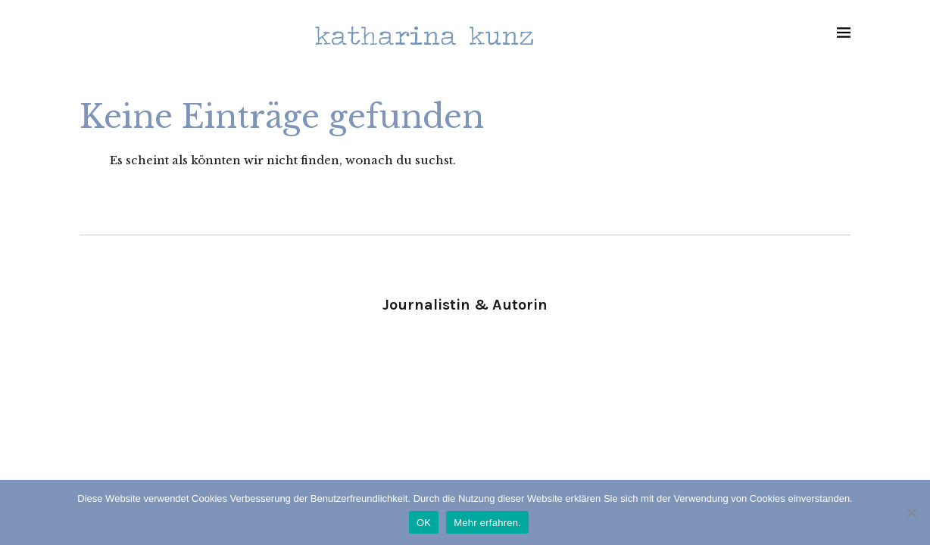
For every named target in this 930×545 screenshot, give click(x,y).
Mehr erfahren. (487, 522)
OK (424, 522)
